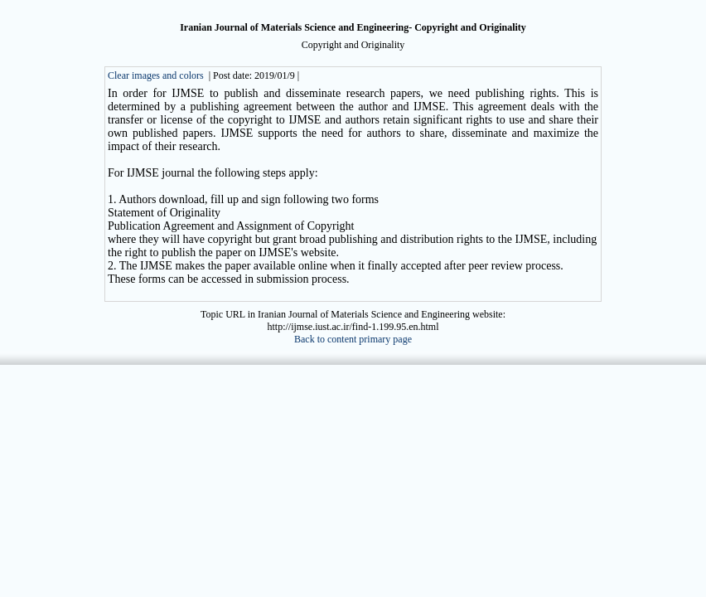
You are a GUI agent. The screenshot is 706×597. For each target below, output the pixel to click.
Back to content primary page (353, 339)
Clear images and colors (156, 75)
